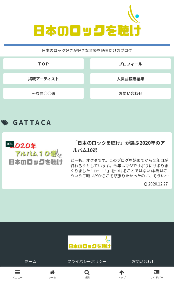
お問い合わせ (143, 261)
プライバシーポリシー (87, 261)
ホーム (30, 261)
